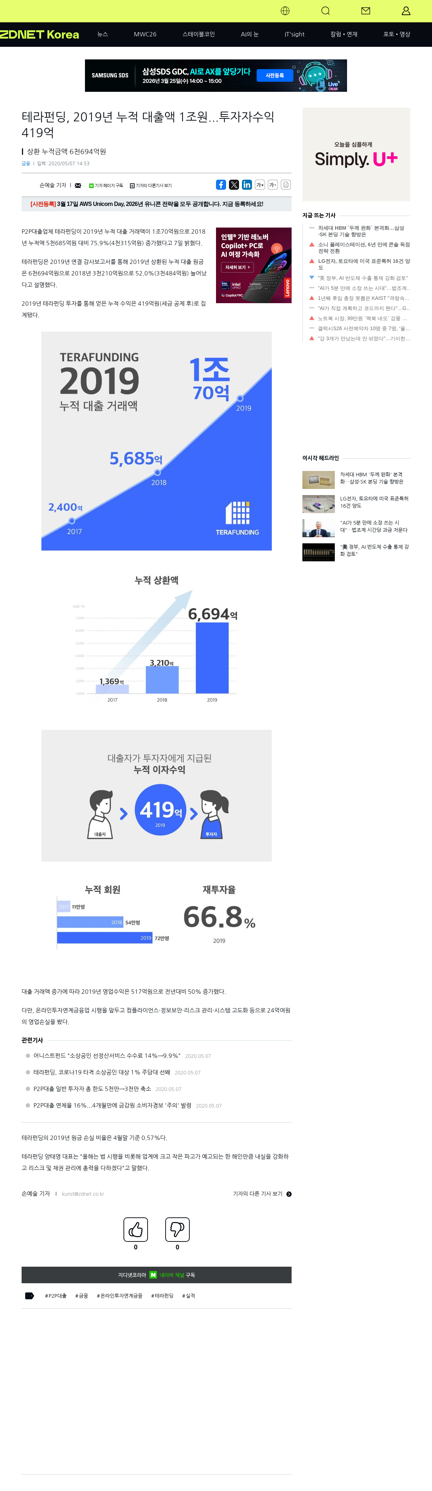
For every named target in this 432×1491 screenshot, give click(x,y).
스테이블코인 (199, 34)
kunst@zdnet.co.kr (83, 1193)
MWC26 (145, 34)
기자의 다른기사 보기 (151, 186)
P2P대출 (58, 1295)
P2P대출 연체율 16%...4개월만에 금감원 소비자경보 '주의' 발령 (112, 1105)
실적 (190, 1295)
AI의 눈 (250, 34)
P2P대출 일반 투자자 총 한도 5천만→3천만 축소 (92, 1089)
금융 (26, 163)
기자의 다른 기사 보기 (262, 1193)
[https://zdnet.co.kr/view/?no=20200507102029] (221, 185)
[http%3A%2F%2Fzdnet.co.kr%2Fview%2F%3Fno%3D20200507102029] (247, 185)
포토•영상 (396, 34)
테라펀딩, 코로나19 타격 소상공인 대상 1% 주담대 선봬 (101, 1072)
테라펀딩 (164, 1295)
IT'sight (295, 34)
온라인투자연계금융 (121, 1295)
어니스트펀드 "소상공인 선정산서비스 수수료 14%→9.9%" (107, 1056)
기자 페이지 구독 (106, 186)
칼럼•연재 (343, 34)
